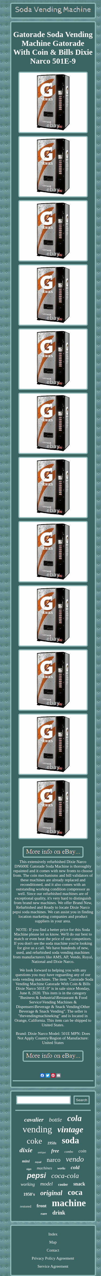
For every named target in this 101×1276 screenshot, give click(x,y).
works (61, 1168)
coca (75, 1192)
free (55, 1151)
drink (58, 1213)
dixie (25, 1150)
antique (42, 1152)
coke (34, 1140)
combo (68, 1152)
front (42, 1205)
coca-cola (65, 1176)
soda (70, 1140)
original (51, 1193)
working (28, 1184)
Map (53, 1242)
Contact (53, 1250)
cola (74, 1118)
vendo (75, 1159)
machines (44, 1168)
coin (82, 1151)
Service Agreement (52, 1266)
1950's (29, 1194)
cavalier (34, 1119)
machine (69, 1203)
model (46, 1184)
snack (79, 1184)
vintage (70, 1129)
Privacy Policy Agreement (53, 1258)
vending (37, 1129)
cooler (63, 1185)
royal (38, 1161)
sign (29, 1168)
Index (52, 1234)
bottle (55, 1119)
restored (25, 1206)
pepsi (36, 1176)
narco (53, 1160)
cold (75, 1167)
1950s (51, 1143)
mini (26, 1161)
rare (44, 1214)
